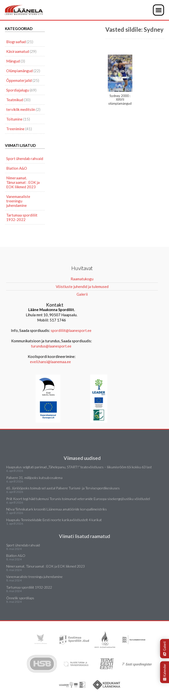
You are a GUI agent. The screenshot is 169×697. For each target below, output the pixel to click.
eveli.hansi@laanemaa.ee (50, 361)
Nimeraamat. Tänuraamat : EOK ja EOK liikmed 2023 (23, 182)
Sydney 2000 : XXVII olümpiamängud (120, 80)
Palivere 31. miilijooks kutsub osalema (34, 477)
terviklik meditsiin (20, 109)
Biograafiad (16, 41)
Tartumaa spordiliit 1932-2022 (21, 217)
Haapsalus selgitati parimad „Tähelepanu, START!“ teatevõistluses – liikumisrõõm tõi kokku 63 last (79, 467)
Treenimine (15, 129)
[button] (158, 10)
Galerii (165, 648)
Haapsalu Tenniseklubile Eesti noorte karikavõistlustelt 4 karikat (54, 520)
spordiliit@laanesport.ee (71, 330)
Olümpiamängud (19, 70)
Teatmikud (14, 99)
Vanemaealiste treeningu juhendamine (18, 201)
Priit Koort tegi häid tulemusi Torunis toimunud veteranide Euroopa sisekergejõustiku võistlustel (78, 499)
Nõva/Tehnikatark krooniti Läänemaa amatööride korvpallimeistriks (56, 509)
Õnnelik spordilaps (20, 598)
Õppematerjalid (19, 80)
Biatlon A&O (16, 168)
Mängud (13, 61)
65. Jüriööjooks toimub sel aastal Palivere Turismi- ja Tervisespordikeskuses (63, 488)
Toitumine (14, 119)
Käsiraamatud (17, 51)
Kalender (165, 672)
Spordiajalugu (17, 90)
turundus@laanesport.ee (51, 346)
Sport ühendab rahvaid (24, 158)
